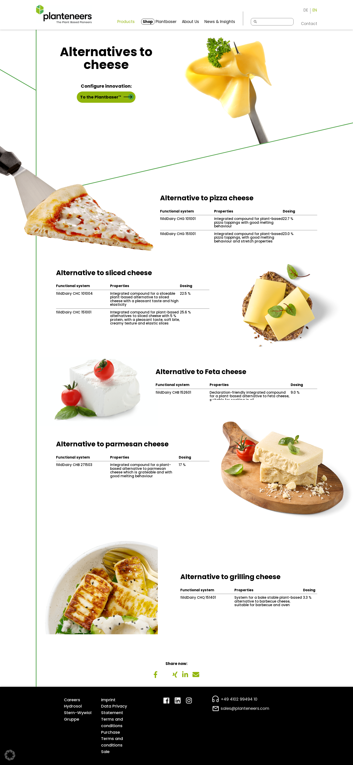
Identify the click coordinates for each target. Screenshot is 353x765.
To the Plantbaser (107, 97)
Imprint (108, 700)
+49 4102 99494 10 (239, 699)
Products (126, 21)
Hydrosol (73, 706)
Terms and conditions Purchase (112, 725)
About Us (190, 21)
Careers (72, 700)
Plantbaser (158, 21)
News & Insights (219, 21)
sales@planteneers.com (245, 708)
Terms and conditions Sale (112, 745)
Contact (309, 23)
